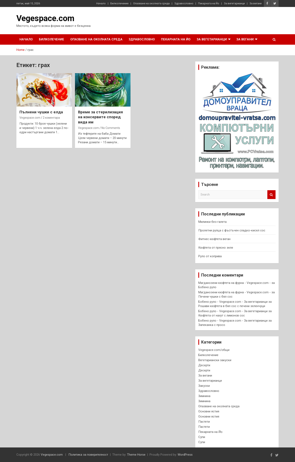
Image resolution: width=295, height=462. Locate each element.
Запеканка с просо (211, 325)
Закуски (204, 386)
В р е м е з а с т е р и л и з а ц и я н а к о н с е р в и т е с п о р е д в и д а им (100, 117)
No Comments (110, 128)
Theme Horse (136, 454)
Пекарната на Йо (208, 3)
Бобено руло (207, 287)
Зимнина (204, 396)
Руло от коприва (210, 256)
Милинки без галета (212, 222)
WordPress (185, 454)
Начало (101, 3)
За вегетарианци (234, 3)
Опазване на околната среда (151, 3)
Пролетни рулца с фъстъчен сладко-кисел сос (231, 230)
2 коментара (51, 117)
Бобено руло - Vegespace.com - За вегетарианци (233, 302)
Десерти (204, 365)
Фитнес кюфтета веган (214, 239)
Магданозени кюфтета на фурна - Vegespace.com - (234, 283)
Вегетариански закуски (214, 360)
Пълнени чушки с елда (41, 112)
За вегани (256, 3)
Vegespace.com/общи (213, 350)
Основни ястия (208, 411)
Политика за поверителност (88, 454)
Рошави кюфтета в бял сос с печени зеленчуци (231, 306)
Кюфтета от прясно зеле (215, 247)
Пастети (204, 421)
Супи (201, 437)
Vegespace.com (45, 18)
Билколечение (119, 3)
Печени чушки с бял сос (215, 296)
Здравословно (183, 3)
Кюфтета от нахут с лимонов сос (221, 315)
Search (271, 194)
